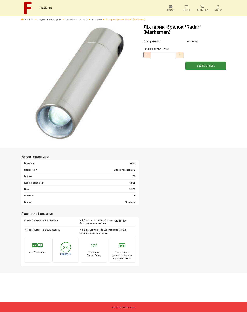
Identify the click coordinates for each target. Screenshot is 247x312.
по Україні (120, 220)
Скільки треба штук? (156, 49)
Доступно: (149, 41)
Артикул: (192, 41)
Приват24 (65, 253)
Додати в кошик (206, 65)
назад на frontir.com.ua (124, 307)
